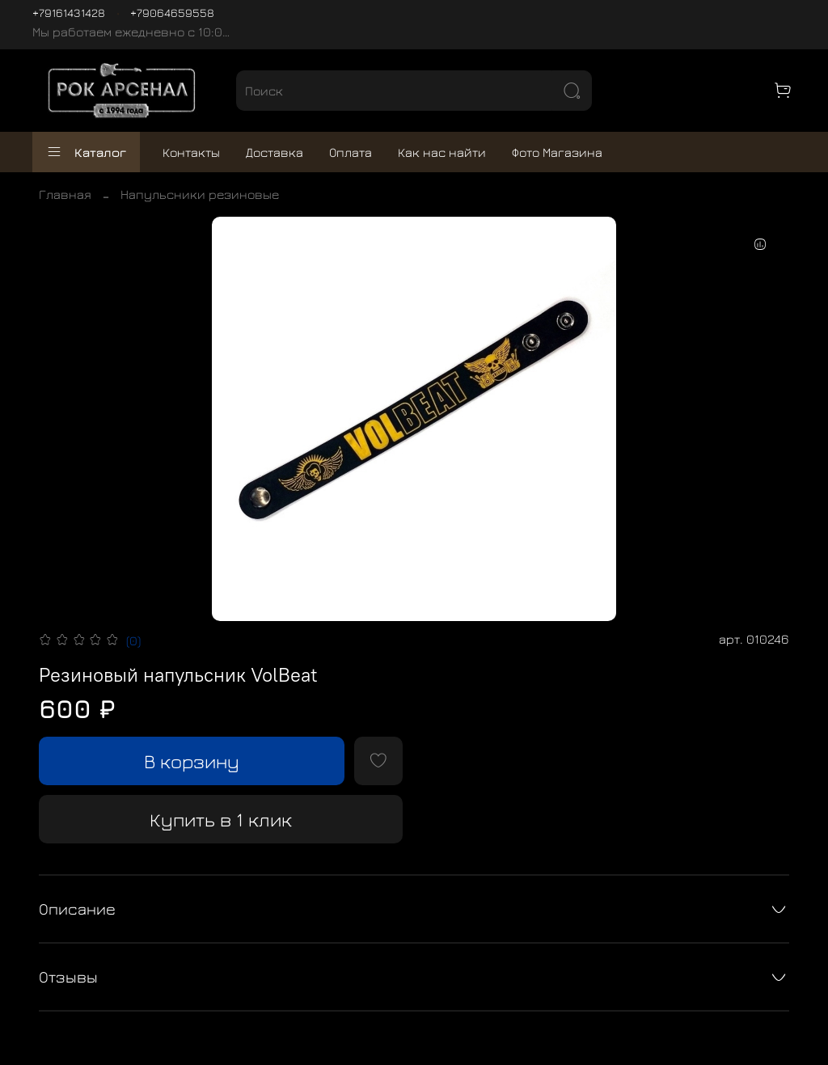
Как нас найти (442, 152)
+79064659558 (172, 12)
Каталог (86, 152)
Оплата (350, 152)
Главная (65, 194)
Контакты (191, 152)
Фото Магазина (557, 152)
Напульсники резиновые (199, 194)
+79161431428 (68, 12)
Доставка (274, 152)
